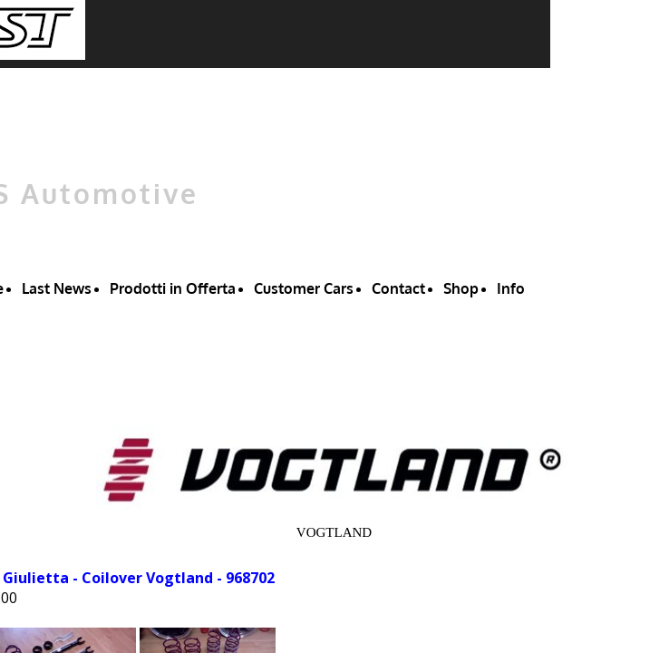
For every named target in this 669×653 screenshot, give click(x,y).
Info (511, 288)
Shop (461, 288)
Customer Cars (304, 288)
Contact (398, 288)
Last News (57, 288)
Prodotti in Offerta (173, 288)
